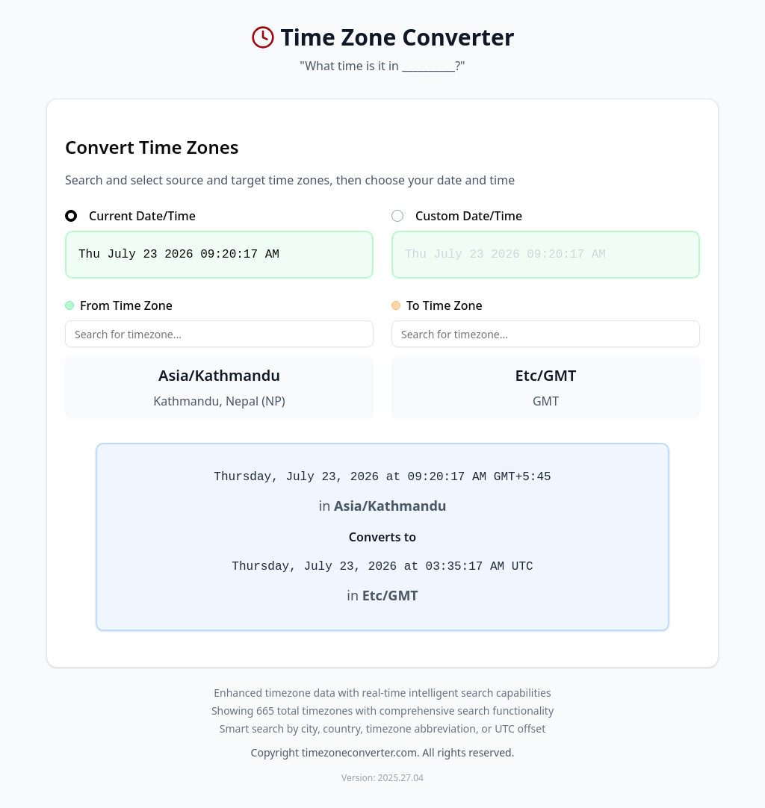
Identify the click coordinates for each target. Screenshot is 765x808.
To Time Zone (437, 305)
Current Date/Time (130, 216)
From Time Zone (119, 305)
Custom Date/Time (456, 216)
